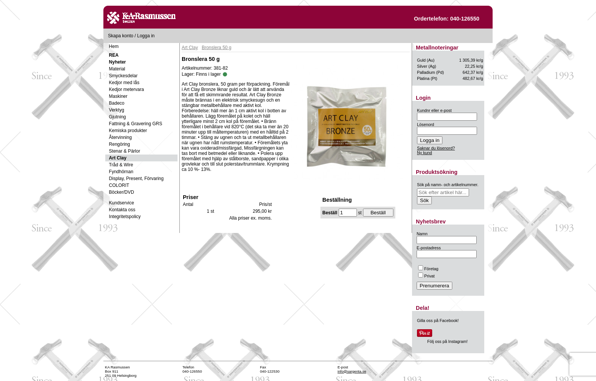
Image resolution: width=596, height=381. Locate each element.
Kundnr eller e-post (434, 110)
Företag (428, 268)
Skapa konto (120, 35)
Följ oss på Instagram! (447, 341)
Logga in (146, 35)
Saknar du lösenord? (436, 148)
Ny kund (424, 152)
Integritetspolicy (125, 216)
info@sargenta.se (352, 371)
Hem (114, 46)
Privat (426, 276)
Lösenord (425, 124)
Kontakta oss (122, 209)
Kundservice (121, 203)
